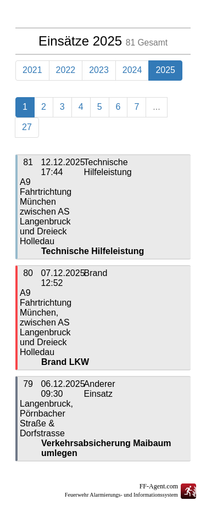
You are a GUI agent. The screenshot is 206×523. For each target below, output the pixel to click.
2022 (66, 70)
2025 (165, 70)
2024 (132, 70)
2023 (99, 70)
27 (27, 127)
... (156, 106)
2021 (32, 70)
